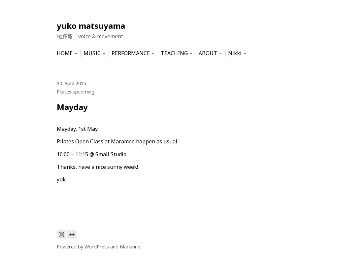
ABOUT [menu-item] (208, 53)
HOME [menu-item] (65, 53)
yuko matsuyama (91, 25)
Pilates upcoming (75, 92)
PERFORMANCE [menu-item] (131, 53)
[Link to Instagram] (61, 234)
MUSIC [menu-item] (92, 53)
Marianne (130, 246)
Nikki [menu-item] (235, 53)
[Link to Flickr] (72, 234)
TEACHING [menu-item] (174, 53)
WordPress (96, 246)
